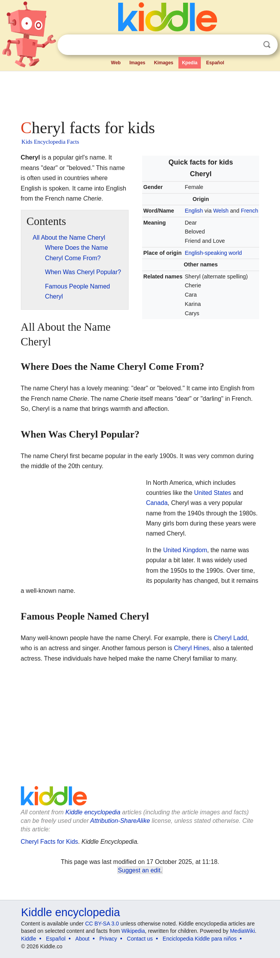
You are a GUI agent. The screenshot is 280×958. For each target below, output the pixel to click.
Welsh (221, 211)
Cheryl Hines (191, 648)
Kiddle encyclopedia (92, 812)
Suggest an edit (139, 870)
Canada (157, 503)
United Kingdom (185, 550)
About (82, 939)
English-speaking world (213, 253)
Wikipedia (133, 931)
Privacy (108, 939)
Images (137, 62)
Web (115, 62)
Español (215, 62)
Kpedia (189, 62)
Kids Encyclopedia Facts (50, 142)
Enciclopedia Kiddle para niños (199, 939)
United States (212, 492)
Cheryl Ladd (230, 638)
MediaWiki (242, 931)
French (249, 211)
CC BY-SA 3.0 (102, 923)
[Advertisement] (140, 93)
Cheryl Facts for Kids (49, 841)
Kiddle (28, 939)
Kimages (163, 62)
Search (267, 44)
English (194, 211)
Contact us (140, 939)
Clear (251, 45)
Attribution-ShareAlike (120, 820)
